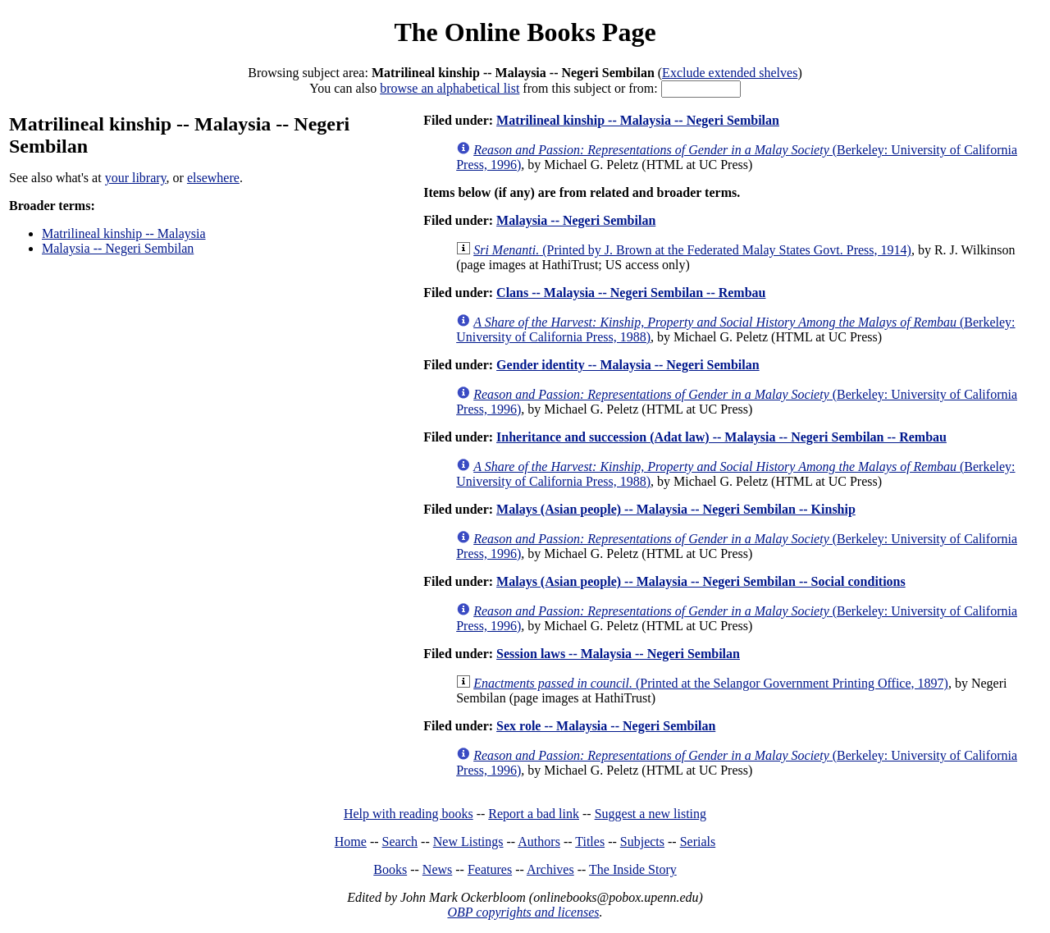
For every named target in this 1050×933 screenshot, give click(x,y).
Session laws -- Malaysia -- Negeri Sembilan (618, 654)
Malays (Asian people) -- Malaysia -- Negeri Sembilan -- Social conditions (701, 581)
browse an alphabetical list (449, 88)
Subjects (642, 841)
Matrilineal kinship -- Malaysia (124, 233)
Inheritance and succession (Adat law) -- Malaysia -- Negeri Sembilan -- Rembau (721, 437)
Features (490, 869)
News (437, 869)
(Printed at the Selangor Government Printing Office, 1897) (710, 683)
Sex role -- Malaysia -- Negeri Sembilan (605, 726)
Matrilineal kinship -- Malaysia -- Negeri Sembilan (637, 120)
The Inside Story (633, 869)
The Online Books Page (524, 32)
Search (400, 841)
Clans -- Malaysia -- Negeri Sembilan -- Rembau (630, 293)
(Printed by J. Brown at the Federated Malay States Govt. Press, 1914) (692, 250)
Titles (590, 841)
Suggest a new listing (650, 814)
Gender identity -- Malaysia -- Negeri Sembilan (628, 365)
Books (390, 869)
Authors (539, 841)
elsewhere (213, 178)
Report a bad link (533, 814)
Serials (698, 841)
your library (136, 178)
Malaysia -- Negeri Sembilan (118, 248)
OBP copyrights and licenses (523, 912)
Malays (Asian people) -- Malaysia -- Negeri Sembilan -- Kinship (676, 509)
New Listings (468, 841)
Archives (550, 869)
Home (351, 841)
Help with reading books (408, 814)
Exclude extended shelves (729, 73)
